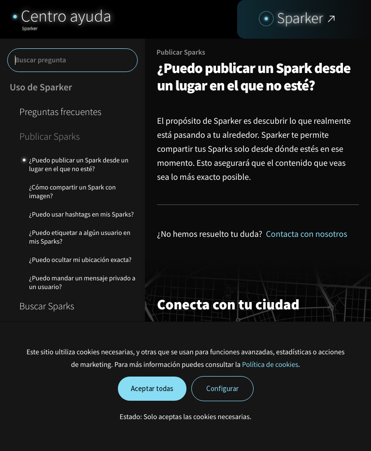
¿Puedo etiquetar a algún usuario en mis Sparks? (79, 237)
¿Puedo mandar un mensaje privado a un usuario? (82, 282)
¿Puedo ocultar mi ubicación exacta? (80, 259)
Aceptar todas (152, 388)
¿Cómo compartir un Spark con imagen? (72, 191)
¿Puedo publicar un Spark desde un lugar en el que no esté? (78, 164)
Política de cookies (270, 364)
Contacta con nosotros (306, 233)
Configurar (222, 388)
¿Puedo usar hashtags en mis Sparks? (81, 214)
